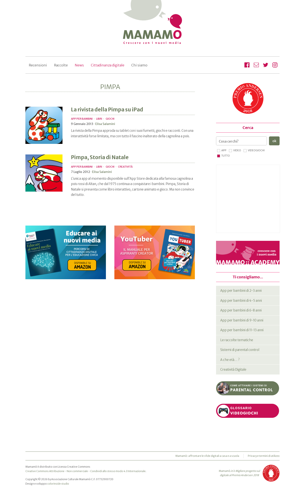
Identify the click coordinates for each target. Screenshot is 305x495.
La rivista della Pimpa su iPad (107, 109)
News (79, 65)
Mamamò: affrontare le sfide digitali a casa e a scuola (207, 455)
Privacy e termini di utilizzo (264, 455)
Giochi (110, 118)
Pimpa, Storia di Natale (100, 157)
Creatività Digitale (233, 369)
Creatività (125, 166)
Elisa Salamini (105, 124)
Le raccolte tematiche (236, 340)
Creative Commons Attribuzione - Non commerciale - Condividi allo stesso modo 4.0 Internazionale (85, 471)
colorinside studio (58, 483)
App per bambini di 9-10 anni (241, 320)
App (223, 150)
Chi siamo (139, 65)
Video (237, 150)
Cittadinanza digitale (107, 65)
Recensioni (38, 65)
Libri (99, 118)
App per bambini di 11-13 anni (241, 330)
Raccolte (61, 65)
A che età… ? (230, 360)
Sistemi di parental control (239, 350)
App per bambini (82, 118)
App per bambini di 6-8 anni (241, 310)
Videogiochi (256, 150)
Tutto (225, 155)
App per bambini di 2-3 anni (241, 291)
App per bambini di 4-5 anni (241, 301)
